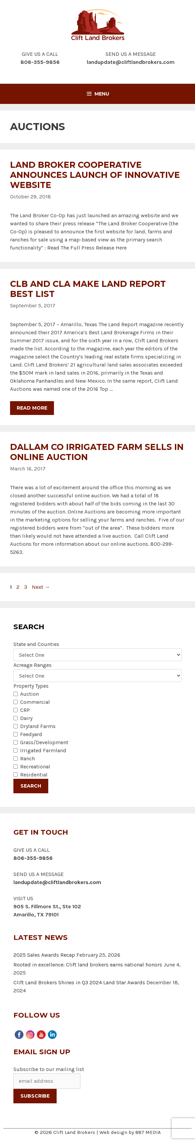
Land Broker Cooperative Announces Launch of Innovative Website (95, 175)
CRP (25, 710)
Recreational (35, 766)
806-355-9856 (33, 858)
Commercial (35, 702)
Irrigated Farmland (43, 750)
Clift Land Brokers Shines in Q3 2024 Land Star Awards (79, 982)
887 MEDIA (148, 1132)
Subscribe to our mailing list (48, 1069)
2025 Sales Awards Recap (44, 955)
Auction (29, 694)
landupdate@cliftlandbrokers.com (131, 62)
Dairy (26, 718)
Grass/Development (44, 742)
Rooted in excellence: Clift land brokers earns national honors (87, 964)
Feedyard (31, 734)
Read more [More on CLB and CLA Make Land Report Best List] (32, 408)
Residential (34, 774)
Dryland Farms (38, 726)
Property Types (31, 686)
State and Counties (36, 644)
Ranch (27, 758)
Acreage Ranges (32, 665)
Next (41, 587)
